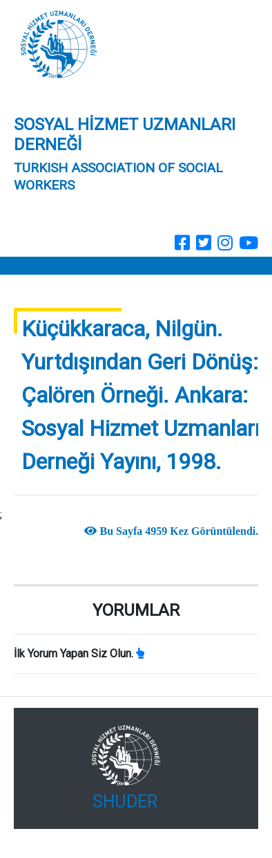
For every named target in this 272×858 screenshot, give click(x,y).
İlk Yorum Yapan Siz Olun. (73, 653)
